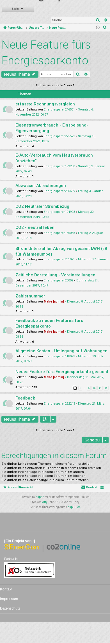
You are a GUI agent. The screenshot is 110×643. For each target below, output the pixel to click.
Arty (44, 502)
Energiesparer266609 (59, 191)
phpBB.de (74, 507)
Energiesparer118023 (59, 356)
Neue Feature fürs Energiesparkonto (46, 52)
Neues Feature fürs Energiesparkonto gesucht (61, 371)
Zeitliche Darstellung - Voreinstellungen (55, 274)
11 (99, 388)
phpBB (40, 496)
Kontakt (6, 589)
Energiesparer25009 (58, 280)
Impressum (9, 599)
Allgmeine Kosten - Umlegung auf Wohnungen (61, 350)
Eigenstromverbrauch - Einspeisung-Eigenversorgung (51, 128)
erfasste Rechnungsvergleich (45, 104)
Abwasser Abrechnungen (40, 185)
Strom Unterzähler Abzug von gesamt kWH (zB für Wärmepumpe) (61, 251)
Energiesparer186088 (59, 233)
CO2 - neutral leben (34, 227)
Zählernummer (30, 296)
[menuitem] (104, 28)
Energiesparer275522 (59, 136)
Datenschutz (10, 608)
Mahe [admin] (54, 301)
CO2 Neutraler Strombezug (42, 206)
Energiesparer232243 (59, 403)
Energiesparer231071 (59, 259)
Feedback (25, 398)
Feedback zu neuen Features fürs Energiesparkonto (49, 323)
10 (94, 388)
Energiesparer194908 (59, 212)
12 (106, 388)
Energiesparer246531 (59, 109)
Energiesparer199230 (59, 166)
